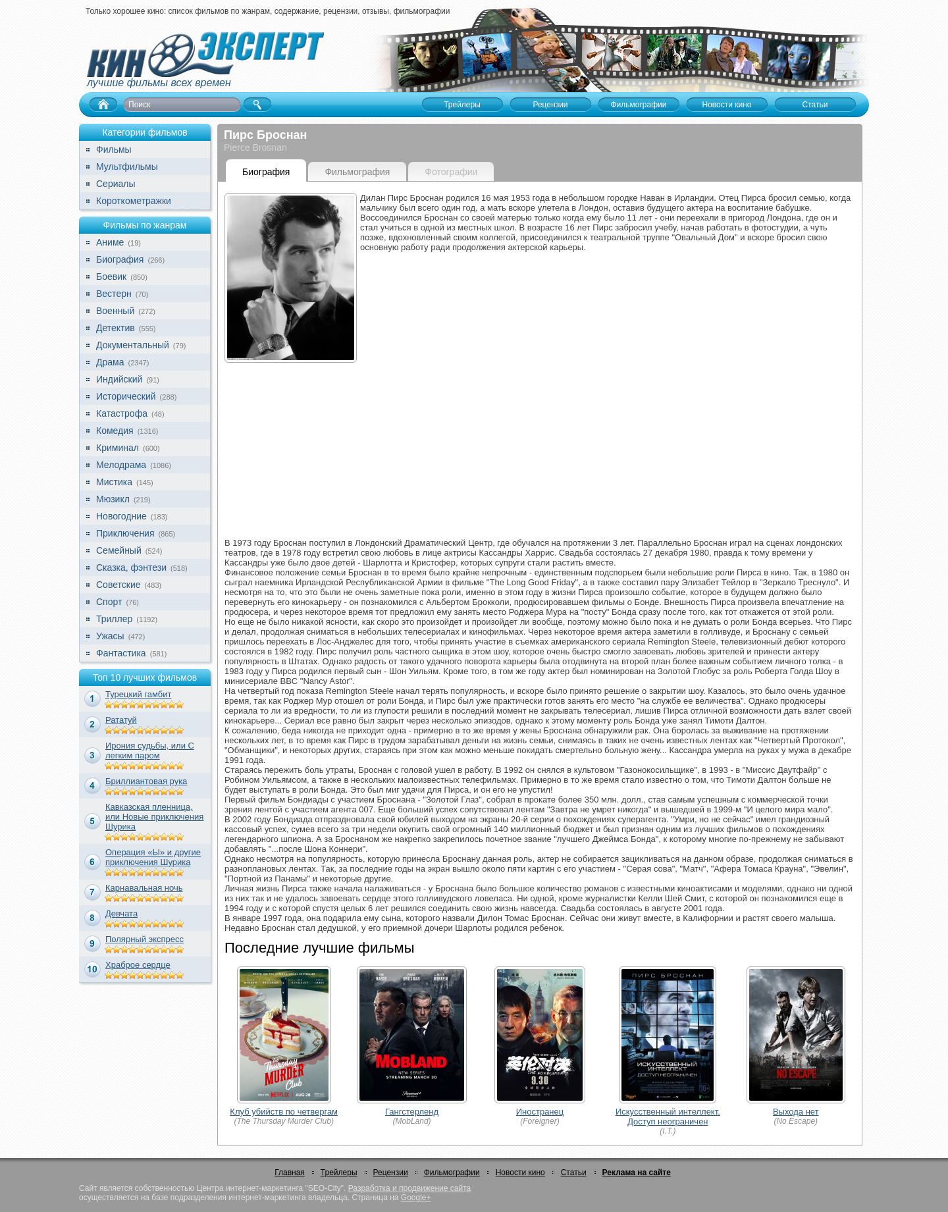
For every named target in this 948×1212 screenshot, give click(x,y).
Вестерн (114, 293)
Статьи (574, 1172)
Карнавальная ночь (144, 888)
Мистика (114, 482)
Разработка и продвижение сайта (409, 1188)
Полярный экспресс (144, 939)
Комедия (115, 430)
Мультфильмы (127, 166)
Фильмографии (452, 1172)
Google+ (416, 1197)
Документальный (132, 345)
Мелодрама (121, 465)
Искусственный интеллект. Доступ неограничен (668, 1116)
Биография (120, 259)
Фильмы (114, 149)
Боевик (111, 276)
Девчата (121, 913)
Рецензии (390, 1172)
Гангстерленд (411, 1112)
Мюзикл (113, 499)
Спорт (109, 601)
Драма (110, 362)
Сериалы (116, 183)
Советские (118, 584)
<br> (608, 390)
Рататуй (121, 720)
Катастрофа (121, 413)
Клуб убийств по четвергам (284, 1112)
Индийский (119, 379)
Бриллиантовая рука (146, 781)
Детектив (115, 328)
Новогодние (121, 516)
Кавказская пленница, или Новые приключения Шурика (154, 816)
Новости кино (520, 1172)
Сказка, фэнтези (131, 567)
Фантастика (121, 653)
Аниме (110, 242)
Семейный (119, 550)
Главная (290, 1172)
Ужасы (110, 636)
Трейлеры (339, 1172)
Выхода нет (796, 1112)
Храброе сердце (138, 965)
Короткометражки (133, 201)
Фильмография (357, 172)
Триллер (114, 619)
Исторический (126, 396)
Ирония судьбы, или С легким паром (149, 750)
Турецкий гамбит (138, 694)
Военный (115, 310)
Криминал (117, 447)
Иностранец (540, 1112)
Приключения (125, 533)
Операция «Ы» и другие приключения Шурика (153, 857)
